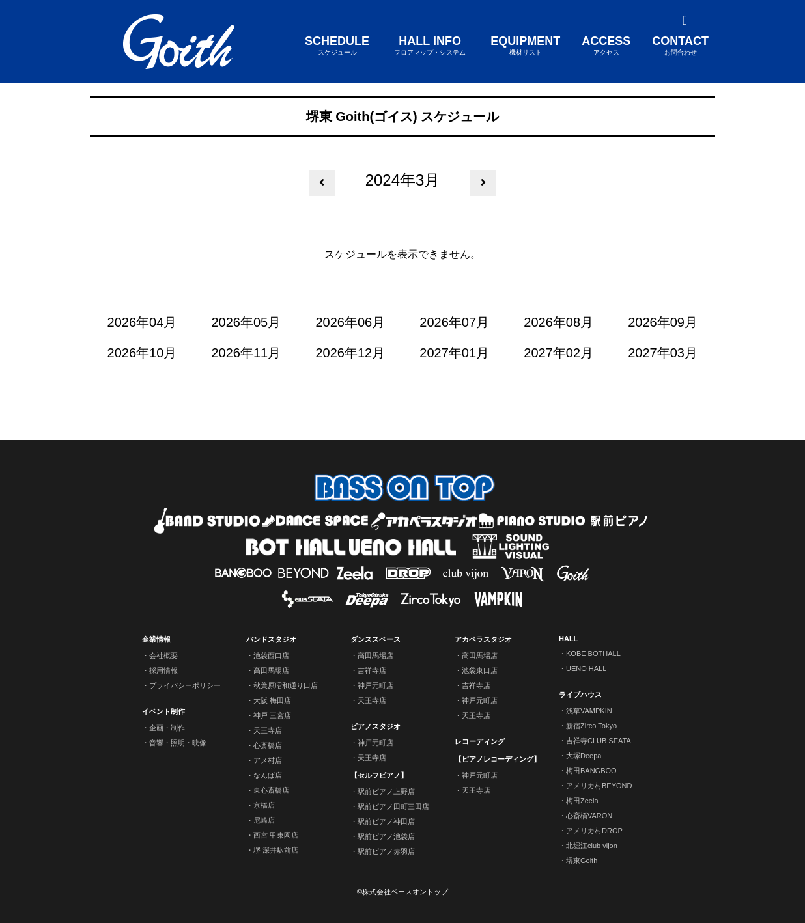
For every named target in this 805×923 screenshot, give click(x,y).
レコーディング (480, 741)
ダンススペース (375, 639)
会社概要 (163, 655)
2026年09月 (663, 322)
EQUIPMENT (525, 45)
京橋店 (264, 805)
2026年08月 (558, 322)
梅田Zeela (582, 801)
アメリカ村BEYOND (599, 786)
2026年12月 (350, 353)
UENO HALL (586, 668)
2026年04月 (142, 322)
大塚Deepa (583, 756)
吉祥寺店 (372, 670)
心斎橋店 (267, 745)
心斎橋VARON (589, 816)
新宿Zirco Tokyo (591, 726)
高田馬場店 (271, 670)
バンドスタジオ (271, 639)
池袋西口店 (271, 655)
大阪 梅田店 (272, 700)
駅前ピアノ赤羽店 (386, 851)
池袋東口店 (480, 670)
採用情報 (163, 670)
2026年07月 (454, 322)
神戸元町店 (375, 685)
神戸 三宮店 (272, 715)
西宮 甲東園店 (275, 835)
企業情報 (156, 639)
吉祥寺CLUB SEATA (598, 741)
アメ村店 (267, 760)
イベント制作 (163, 711)
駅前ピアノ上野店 (386, 791)
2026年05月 (246, 322)
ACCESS (606, 45)
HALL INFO (430, 45)
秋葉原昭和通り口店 (285, 685)
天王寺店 (267, 730)
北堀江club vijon (591, 845)
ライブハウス (580, 694)
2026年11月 (246, 353)
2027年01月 (454, 353)
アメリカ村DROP (594, 830)
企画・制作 (167, 728)
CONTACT (680, 45)
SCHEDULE (337, 45)
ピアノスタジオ (375, 726)
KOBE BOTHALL (593, 653)
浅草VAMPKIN (589, 711)
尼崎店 (264, 820)
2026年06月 (350, 322)
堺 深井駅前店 (275, 850)
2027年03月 (663, 353)
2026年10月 (142, 353)
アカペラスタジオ (483, 639)
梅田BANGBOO (591, 771)
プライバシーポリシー (185, 685)
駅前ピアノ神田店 (386, 821)
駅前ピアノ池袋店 (386, 836)
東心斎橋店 (271, 790)
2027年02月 (558, 353)
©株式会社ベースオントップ (402, 892)
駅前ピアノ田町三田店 (393, 806)
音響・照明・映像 (177, 743)
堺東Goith (581, 860)
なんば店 (267, 775)
